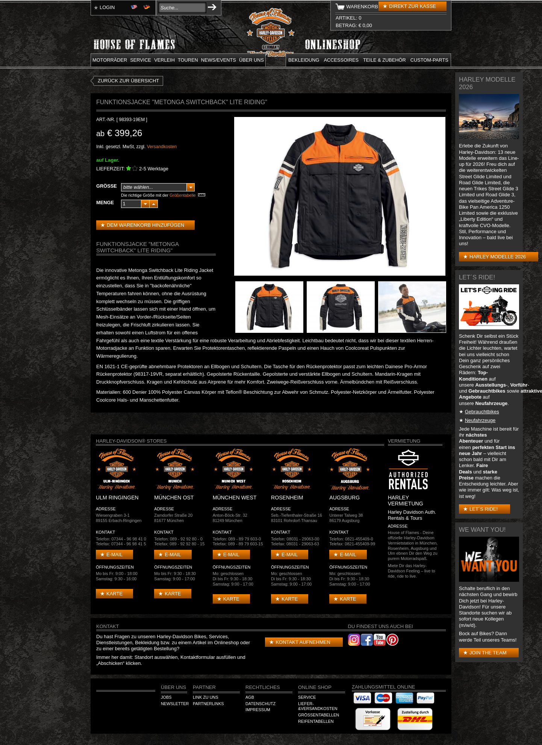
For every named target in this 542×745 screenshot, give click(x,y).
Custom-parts (429, 60)
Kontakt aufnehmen (303, 642)
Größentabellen (318, 715)
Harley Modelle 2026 (497, 256)
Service (140, 60)
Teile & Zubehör (384, 60)
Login (107, 7)
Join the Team (487, 652)
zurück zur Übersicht (128, 80)
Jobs (166, 697)
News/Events (218, 60)
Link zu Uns (205, 697)
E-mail (114, 554)
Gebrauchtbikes (482, 411)
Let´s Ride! (483, 509)
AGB (249, 697)
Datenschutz (260, 703)
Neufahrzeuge (480, 420)
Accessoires (341, 60)
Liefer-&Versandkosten (318, 706)
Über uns (251, 60)
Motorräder (109, 60)
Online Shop (315, 687)
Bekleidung (303, 60)
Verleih (164, 60)
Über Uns (173, 687)
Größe (106, 186)
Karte (114, 593)
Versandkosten (162, 146)
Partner (204, 687)
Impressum (257, 709)
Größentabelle (183, 195)
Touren (188, 60)
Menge (105, 202)
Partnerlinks (208, 703)
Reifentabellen (316, 721)
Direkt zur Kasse (412, 6)
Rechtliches (262, 687)
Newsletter (175, 703)
